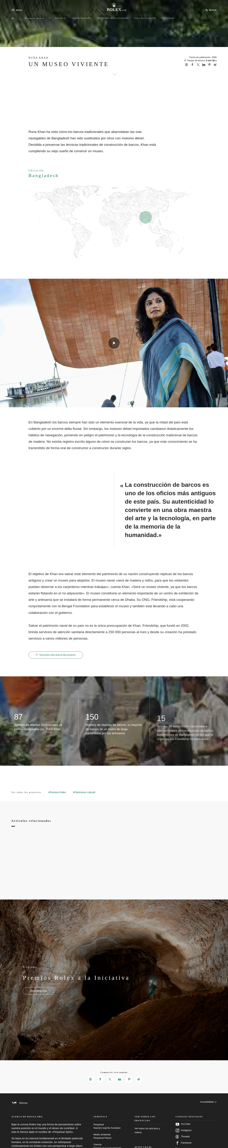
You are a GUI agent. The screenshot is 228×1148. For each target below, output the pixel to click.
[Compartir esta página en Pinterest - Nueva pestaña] (129, 1079)
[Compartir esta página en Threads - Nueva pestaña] (89, 1079)
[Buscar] (210, 9)
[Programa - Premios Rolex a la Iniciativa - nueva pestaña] (38, 991)
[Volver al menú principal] (13, 18)
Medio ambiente (109, 1141)
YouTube (183, 1129)
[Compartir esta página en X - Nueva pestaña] (109, 1079)
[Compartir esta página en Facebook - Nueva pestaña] (99, 1079)
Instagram (184, 1135)
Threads (183, 1141)
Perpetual (109, 1131)
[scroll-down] (114, 69)
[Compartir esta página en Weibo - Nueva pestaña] (139, 1079)
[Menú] (17, 10)
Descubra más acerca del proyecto (57, 654)
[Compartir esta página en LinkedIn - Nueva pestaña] (119, 1079)
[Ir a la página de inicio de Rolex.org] (114, 7)
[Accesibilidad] (208, 1103)
